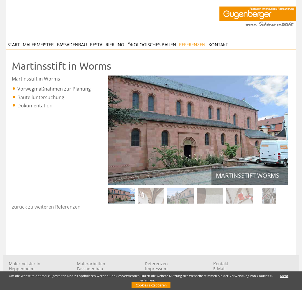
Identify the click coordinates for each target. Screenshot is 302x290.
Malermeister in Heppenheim (24, 266)
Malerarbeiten (91, 263)
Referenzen (156, 263)
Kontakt (220, 263)
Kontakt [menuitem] (218, 44)
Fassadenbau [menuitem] (72, 44)
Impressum (156, 268)
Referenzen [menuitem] (192, 44)
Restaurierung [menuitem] (107, 44)
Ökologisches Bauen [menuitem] (151, 44)
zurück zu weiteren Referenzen (46, 207)
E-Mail (219, 268)
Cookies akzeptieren (151, 285)
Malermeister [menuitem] (38, 44)
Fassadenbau (90, 268)
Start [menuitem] (13, 44)
